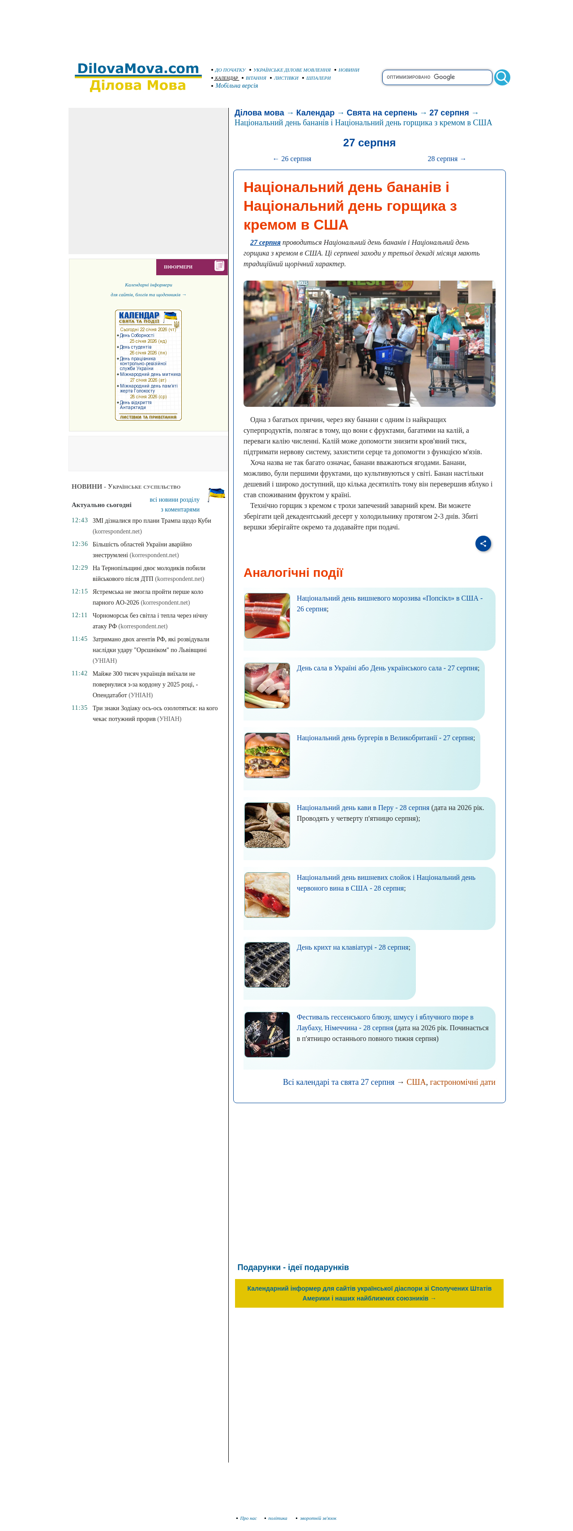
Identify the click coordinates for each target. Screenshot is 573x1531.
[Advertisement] (286, 27)
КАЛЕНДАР (224, 78)
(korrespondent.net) (117, 531)
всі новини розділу (175, 499)
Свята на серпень (381, 112)
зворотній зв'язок (316, 1518)
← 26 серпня (291, 158)
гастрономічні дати (463, 1082)
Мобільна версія (235, 85)
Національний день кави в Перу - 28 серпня (363, 807)
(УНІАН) (105, 660)
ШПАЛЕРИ (316, 78)
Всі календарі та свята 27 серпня (338, 1082)
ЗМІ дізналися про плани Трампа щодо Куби (152, 520)
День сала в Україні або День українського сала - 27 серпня (387, 668)
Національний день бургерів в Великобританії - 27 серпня (385, 738)
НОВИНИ (347, 69)
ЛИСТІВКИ (284, 78)
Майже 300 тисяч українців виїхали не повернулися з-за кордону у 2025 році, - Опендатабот (145, 684)
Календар (315, 112)
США (416, 1082)
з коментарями (180, 509)
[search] (437, 77)
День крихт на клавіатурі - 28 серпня (353, 947)
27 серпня (449, 112)
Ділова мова (259, 112)
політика (277, 1518)
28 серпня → (447, 158)
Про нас (246, 1518)
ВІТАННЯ (254, 78)
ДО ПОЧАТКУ (228, 69)
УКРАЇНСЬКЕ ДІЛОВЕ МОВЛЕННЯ (290, 69)
